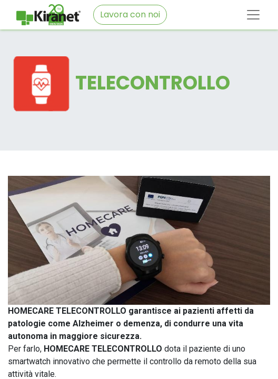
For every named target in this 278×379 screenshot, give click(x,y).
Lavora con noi (130, 14)
